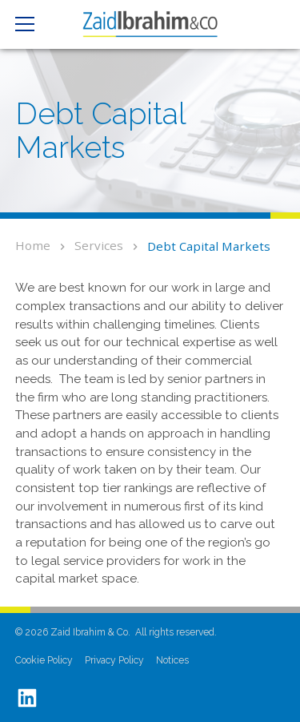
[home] (150, 24)
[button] (31, 24)
